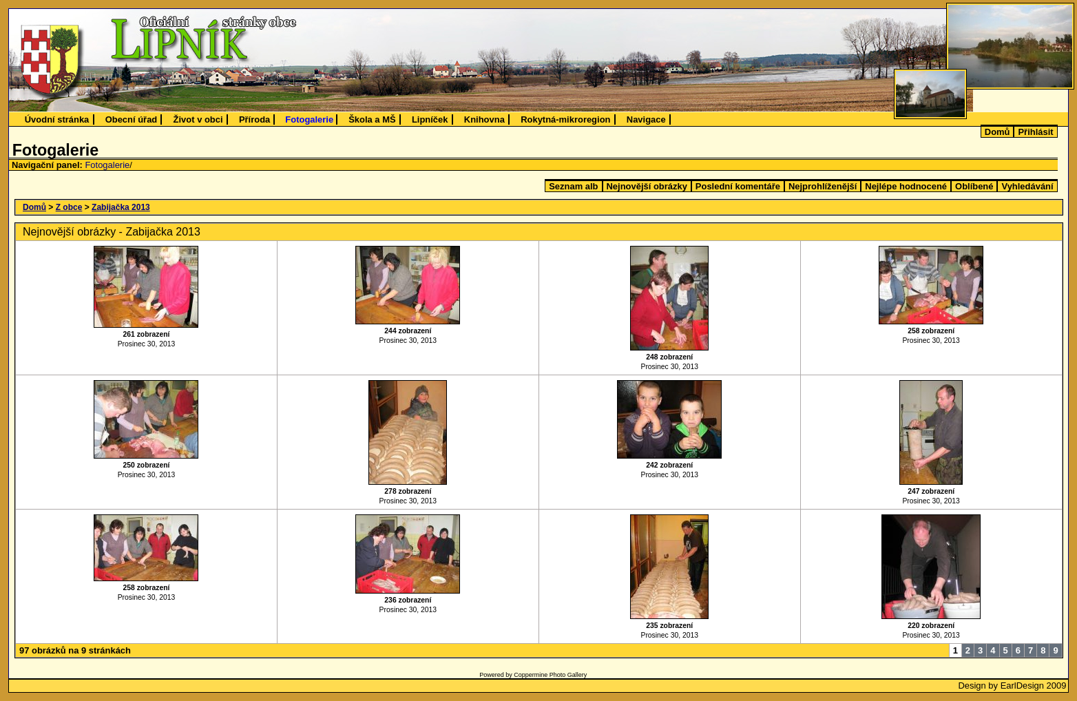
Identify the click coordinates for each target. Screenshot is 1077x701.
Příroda (254, 119)
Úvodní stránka (57, 119)
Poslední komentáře (738, 186)
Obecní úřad (131, 119)
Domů (997, 132)
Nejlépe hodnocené (906, 186)
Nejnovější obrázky (647, 186)
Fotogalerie (309, 119)
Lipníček (430, 119)
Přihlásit (1035, 132)
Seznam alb (573, 186)
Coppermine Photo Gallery (550, 674)
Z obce (69, 207)
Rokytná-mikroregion (565, 119)
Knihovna (484, 119)
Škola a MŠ (371, 119)
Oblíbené (974, 186)
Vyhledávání (1027, 186)
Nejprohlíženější (822, 186)
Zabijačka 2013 (121, 207)
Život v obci (198, 119)
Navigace (646, 119)
